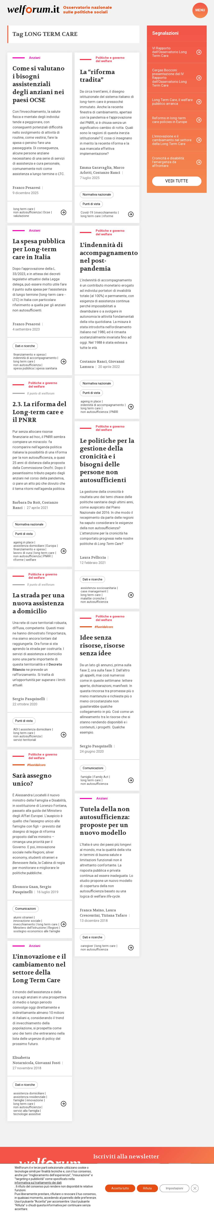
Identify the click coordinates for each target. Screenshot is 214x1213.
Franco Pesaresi (26, 188)
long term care (23, 209)
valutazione (21, 216)
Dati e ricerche (25, 346)
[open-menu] (200, 10)
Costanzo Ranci (106, 172)
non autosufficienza (27, 212)
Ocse (46, 212)
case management (93, 591)
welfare (31, 559)
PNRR (114, 412)
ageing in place (91, 401)
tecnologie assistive (27, 1114)
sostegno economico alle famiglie (36, 931)
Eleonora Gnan (25, 887)
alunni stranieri (23, 917)
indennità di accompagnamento (35, 358)
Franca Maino (92, 910)
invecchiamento (106, 212)
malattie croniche (92, 598)
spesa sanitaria (46, 368)
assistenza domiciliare (28, 545)
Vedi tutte (176, 181)
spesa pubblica (23, 368)
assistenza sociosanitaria (98, 588)
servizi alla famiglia (26, 1110)
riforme (108, 216)
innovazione (35, 1100)
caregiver (87, 946)
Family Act (101, 777)
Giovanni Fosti (47, 1063)
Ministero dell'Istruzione (29, 927)
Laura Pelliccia (93, 557)
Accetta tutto (120, 1188)
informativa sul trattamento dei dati (38, 1182)
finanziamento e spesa (29, 354)
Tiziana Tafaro (114, 915)
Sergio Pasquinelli (29, 699)
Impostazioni (174, 1188)
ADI (15, 729)
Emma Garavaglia (96, 167)
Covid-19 (87, 212)
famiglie (86, 777)
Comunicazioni (93, 768)
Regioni (53, 927)
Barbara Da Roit (26, 502)
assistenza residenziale (29, 1097)
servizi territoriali (24, 740)
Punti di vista (91, 204)
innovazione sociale (27, 920)
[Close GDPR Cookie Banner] (195, 1188)
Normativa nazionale (97, 194)
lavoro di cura (22, 553)
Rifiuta (147, 1188)
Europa (51, 545)
